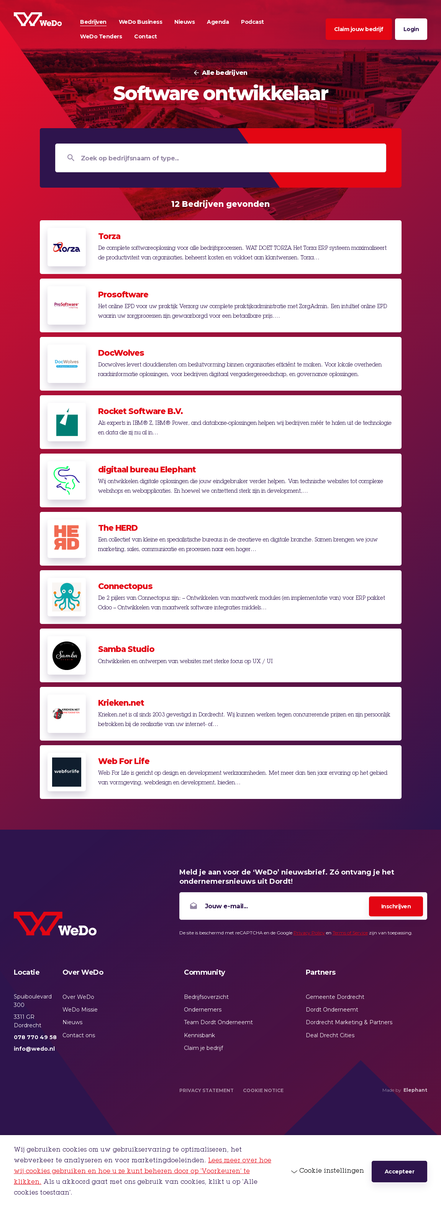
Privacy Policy (309, 933)
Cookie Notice (263, 1090)
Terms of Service (350, 933)
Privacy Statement (206, 1090)
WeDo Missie (80, 1009)
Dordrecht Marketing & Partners (349, 1022)
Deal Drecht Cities (330, 1035)
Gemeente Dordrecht (335, 996)
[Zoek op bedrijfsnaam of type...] (220, 158)
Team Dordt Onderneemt (218, 1022)
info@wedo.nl (34, 1048)
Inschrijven (396, 906)
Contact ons (78, 1035)
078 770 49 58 (35, 1037)
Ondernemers (202, 1009)
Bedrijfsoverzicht (206, 996)
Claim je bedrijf (203, 1048)
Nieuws (72, 1022)
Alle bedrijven (225, 73)
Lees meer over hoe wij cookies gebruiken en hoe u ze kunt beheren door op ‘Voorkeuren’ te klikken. (142, 1171)
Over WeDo (78, 996)
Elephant (415, 1090)
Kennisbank (199, 1035)
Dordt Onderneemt (332, 1009)
